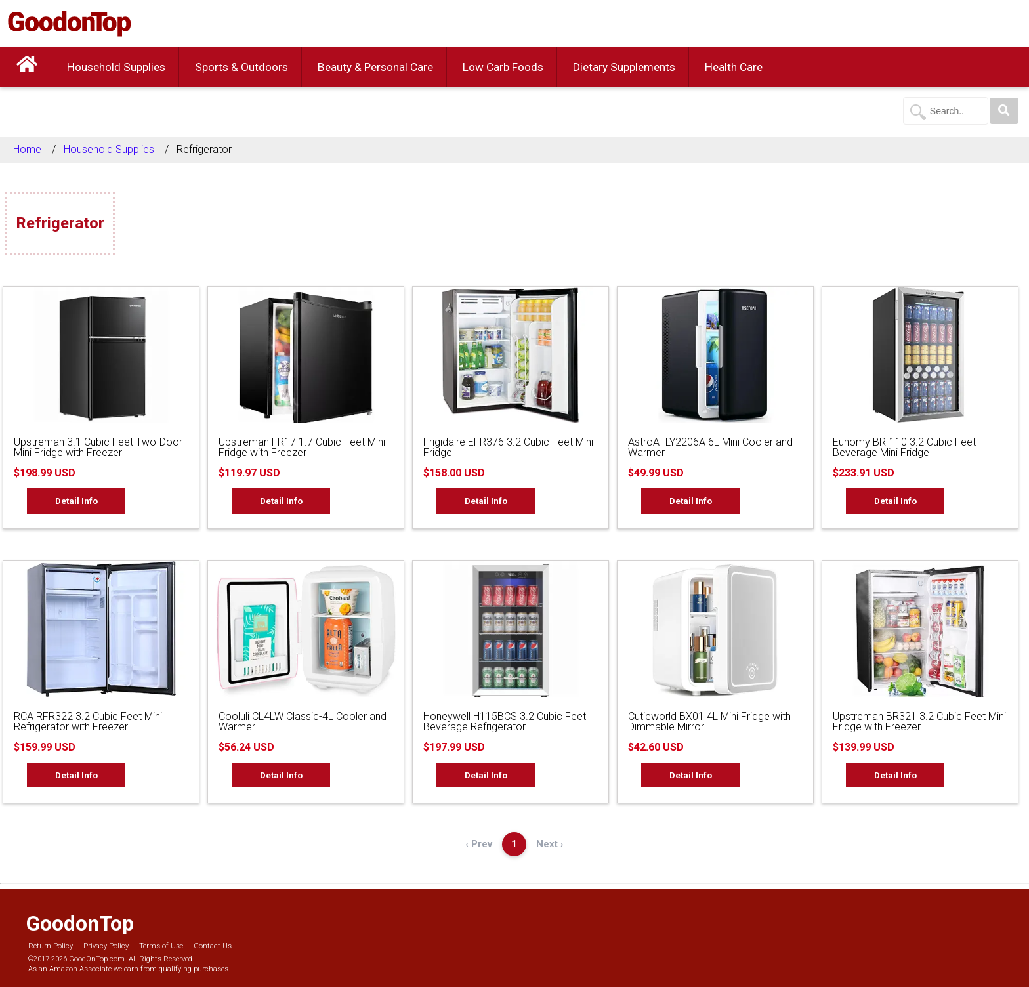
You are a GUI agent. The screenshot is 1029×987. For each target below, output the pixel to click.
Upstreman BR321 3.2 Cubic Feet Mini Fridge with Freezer (919, 721)
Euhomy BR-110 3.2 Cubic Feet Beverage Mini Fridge (904, 447)
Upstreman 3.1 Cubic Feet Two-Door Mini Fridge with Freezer (98, 447)
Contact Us (213, 946)
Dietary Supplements (624, 67)
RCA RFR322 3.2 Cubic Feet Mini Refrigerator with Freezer (88, 721)
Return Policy (50, 946)
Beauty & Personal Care (375, 67)
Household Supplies (116, 67)
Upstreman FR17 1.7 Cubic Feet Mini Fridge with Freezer (302, 447)
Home (27, 149)
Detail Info (76, 500)
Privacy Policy (106, 946)
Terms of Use (161, 946)
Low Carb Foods (503, 67)
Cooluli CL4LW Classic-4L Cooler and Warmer (303, 721)
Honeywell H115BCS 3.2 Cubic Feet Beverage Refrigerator (504, 721)
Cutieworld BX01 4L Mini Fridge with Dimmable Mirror (709, 721)
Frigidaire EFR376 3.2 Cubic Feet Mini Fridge (508, 447)
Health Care (734, 67)
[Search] (1004, 111)
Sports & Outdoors (241, 67)
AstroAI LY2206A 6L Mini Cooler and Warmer (710, 447)
